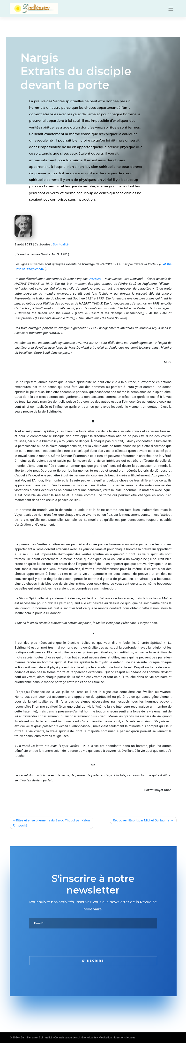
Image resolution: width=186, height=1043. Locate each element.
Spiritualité (60, 244)
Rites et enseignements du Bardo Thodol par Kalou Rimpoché (51, 822)
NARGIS (95, 279)
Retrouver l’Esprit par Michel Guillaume (141, 820)
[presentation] (66, 942)
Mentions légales (124, 1037)
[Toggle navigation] (171, 9)
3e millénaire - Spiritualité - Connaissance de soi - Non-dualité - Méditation (66, 1037)
